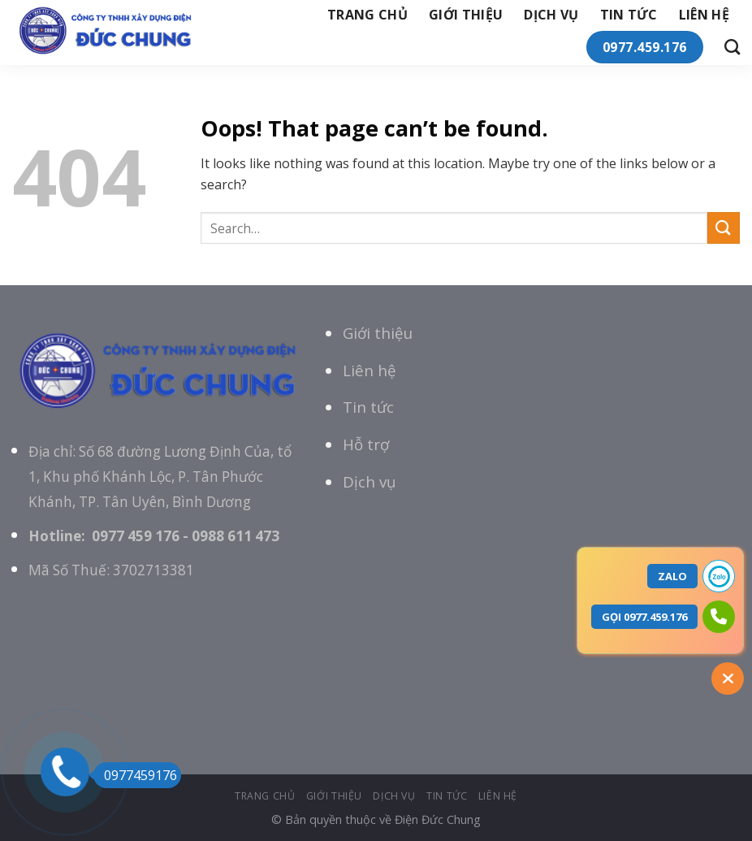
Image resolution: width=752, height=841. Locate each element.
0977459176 (135, 775)
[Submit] (723, 228)
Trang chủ (367, 15)
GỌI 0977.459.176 (644, 616)
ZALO (672, 576)
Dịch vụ (551, 15)
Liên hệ (704, 15)
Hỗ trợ (366, 444)
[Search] (732, 46)
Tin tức (368, 407)
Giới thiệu (378, 333)
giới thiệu (466, 15)
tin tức (629, 15)
